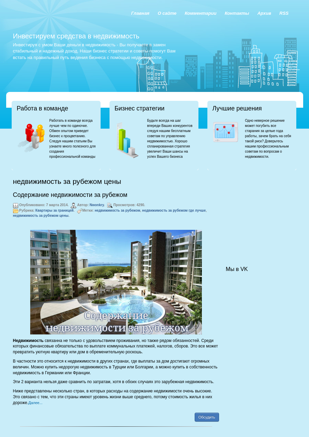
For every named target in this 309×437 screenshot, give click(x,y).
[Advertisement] (260, 211)
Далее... (35, 403)
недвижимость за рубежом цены (41, 215)
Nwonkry (97, 205)
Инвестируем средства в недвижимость (76, 36)
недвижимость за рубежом (117, 210)
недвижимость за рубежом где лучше (174, 210)
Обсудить (206, 417)
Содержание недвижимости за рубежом (70, 194)
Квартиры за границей (54, 210)
